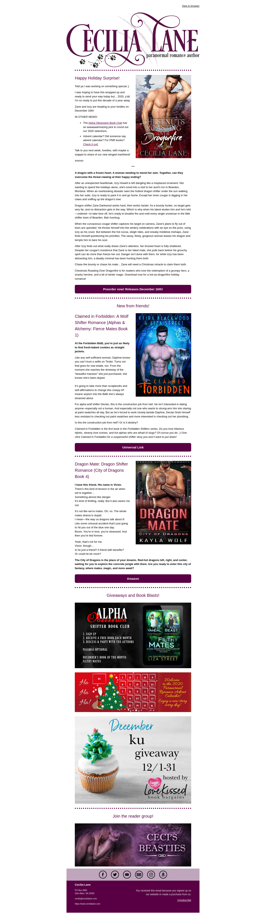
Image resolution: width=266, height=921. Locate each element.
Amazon (133, 578)
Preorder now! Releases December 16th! (133, 289)
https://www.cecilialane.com (87, 904)
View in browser (191, 6)
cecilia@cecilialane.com (86, 898)
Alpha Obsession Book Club (105, 122)
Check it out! (90, 144)
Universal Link (133, 447)
